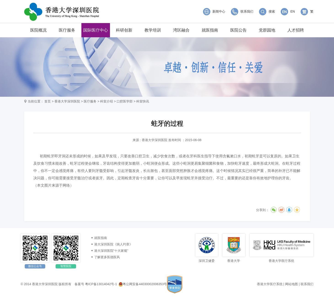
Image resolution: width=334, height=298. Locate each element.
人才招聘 (295, 30)
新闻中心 (214, 11)
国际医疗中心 (95, 30)
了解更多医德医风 (107, 257)
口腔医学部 (125, 101)
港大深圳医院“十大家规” (111, 250)
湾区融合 (181, 30)
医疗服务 (67, 30)
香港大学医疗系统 (270, 284)
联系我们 (242, 11)
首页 (47, 101)
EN (288, 11)
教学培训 (152, 30)
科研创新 (124, 30)
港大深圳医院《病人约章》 (113, 244)
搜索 (267, 11)
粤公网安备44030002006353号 (143, 284)
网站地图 (291, 284)
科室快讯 (142, 101)
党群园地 (267, 30)
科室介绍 (106, 101)
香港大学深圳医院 (67, 101)
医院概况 (38, 30)
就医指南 (210, 30)
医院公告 (238, 30)
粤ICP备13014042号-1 (101, 284)
